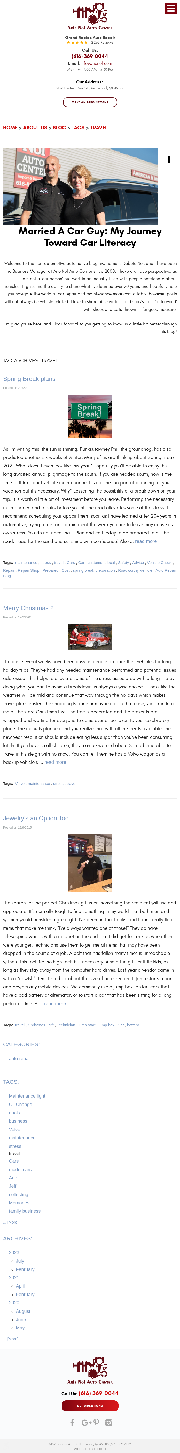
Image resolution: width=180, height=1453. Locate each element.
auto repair (20, 1058)
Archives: (17, 1239)
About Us (35, 128)
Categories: (21, 1044)
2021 (14, 1278)
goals (14, 1113)
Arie (13, 1178)
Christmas (36, 1025)
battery (133, 1025)
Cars (71, 563)
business (18, 1121)
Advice (138, 563)
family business (25, 1211)
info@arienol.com (96, 63)
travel (99, 128)
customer (96, 563)
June (21, 1319)
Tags (78, 128)
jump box (106, 1025)
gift (51, 1025)
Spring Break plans (29, 379)
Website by (90, 1449)
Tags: (11, 1082)
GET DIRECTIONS (90, 1406)
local (111, 563)
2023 (14, 1253)
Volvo (20, 784)
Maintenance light (27, 1096)
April (20, 1286)
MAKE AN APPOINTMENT (90, 102)
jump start (87, 1025)
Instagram (108, 1424)
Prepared (51, 570)
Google (84, 1424)
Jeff (13, 1186)
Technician (66, 1025)
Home (10, 128)
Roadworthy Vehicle (135, 570)
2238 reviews (102, 42)
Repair (8, 570)
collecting (18, 1194)
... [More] (10, 1222)
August (23, 1311)
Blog (59, 128)
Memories (19, 1203)
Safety (123, 563)
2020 (14, 1303)
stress (46, 563)
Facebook (72, 1424)
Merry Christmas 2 (28, 608)
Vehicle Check (159, 563)
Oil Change (20, 1104)
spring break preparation (94, 570)
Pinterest (96, 1424)
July (20, 1261)
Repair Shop (28, 570)
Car (81, 563)
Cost (66, 570)
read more (146, 541)
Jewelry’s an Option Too (36, 818)
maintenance (26, 563)
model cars (20, 1169)
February (25, 1269)
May (20, 1328)
